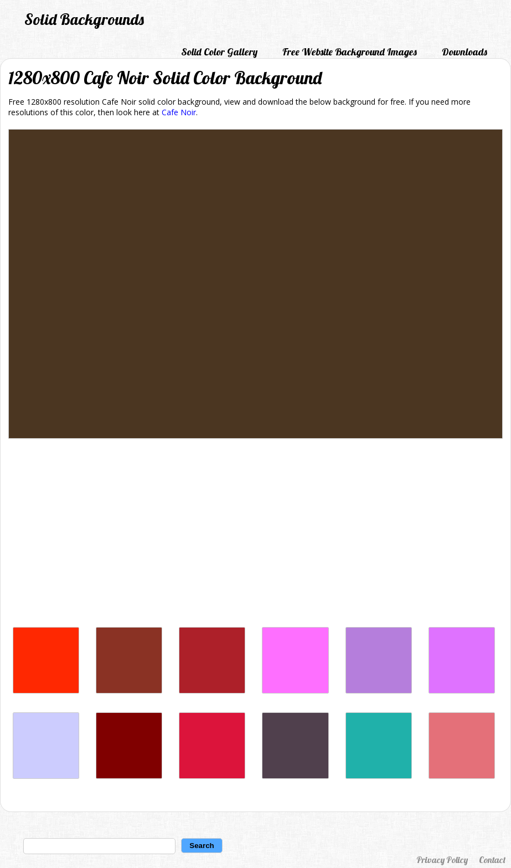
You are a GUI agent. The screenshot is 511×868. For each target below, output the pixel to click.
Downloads (464, 51)
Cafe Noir (179, 112)
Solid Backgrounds (84, 19)
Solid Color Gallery (219, 51)
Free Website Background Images (349, 51)
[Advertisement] (255, 535)
